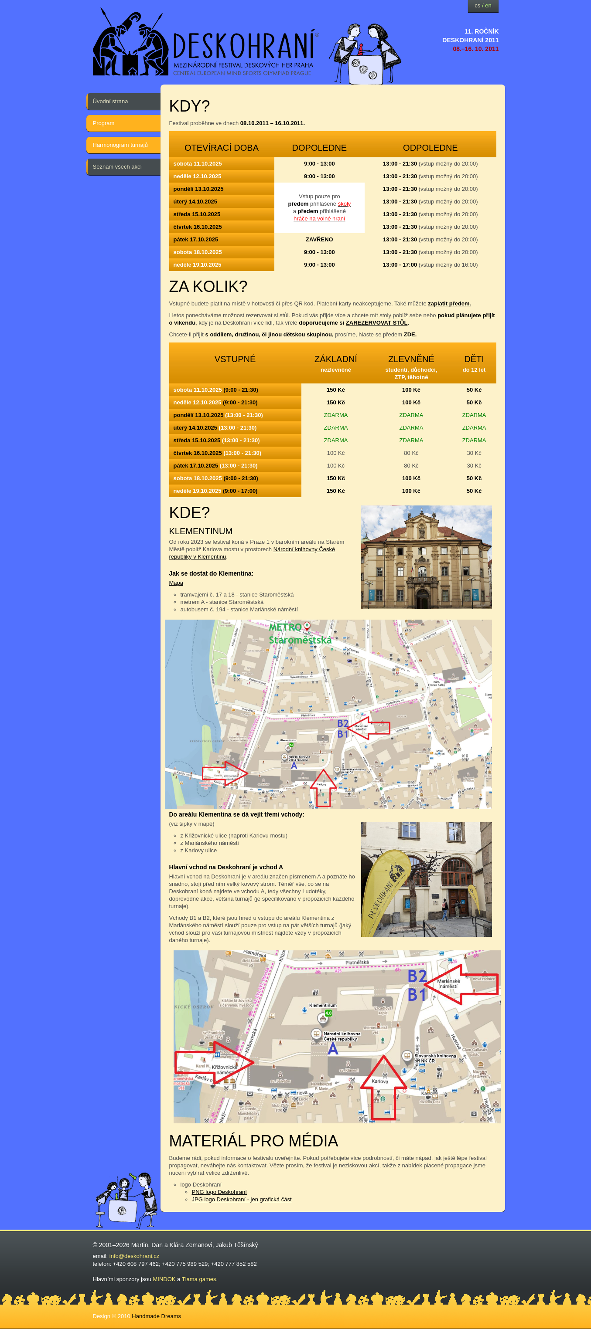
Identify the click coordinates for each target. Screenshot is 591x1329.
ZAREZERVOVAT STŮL (377, 322)
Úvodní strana (110, 101)
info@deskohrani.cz (134, 1256)
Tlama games (199, 1279)
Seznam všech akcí (117, 166)
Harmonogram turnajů (120, 145)
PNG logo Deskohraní (219, 1192)
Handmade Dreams (156, 1316)
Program (104, 123)
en (488, 5)
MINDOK (164, 1279)
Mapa (176, 583)
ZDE (409, 334)
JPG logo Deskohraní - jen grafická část (242, 1199)
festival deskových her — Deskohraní (206, 41)
